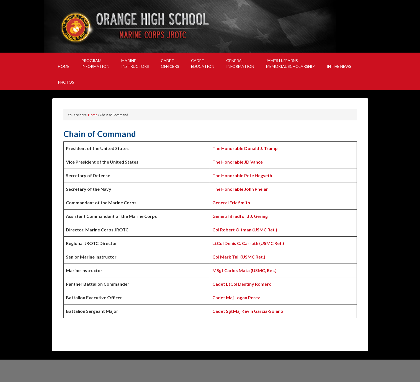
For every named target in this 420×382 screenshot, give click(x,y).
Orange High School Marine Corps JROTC (210, 26)
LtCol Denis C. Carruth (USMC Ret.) (248, 243)
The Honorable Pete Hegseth (242, 175)
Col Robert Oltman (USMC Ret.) (244, 229)
